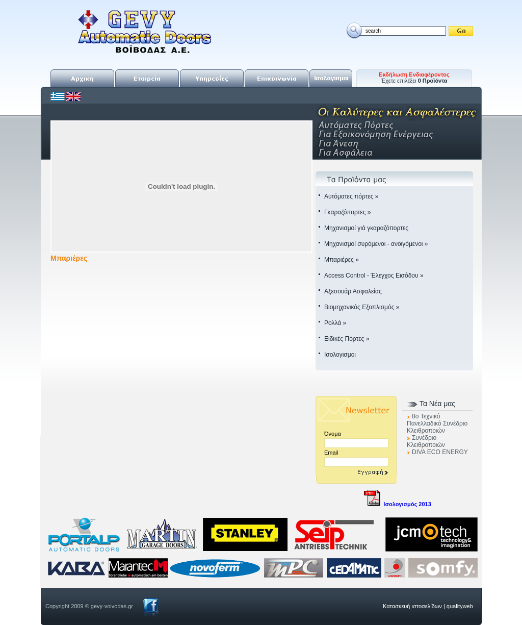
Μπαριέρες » (341, 259)
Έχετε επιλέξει (414, 77)
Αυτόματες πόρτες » (351, 196)
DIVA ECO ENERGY (440, 452)
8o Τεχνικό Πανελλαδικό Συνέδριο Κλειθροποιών (437, 423)
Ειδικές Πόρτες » (346, 338)
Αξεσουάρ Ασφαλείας (353, 291)
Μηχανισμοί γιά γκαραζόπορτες (366, 228)
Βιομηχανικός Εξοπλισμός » (361, 307)
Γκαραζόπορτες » (347, 212)
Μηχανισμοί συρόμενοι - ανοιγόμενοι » (376, 243)
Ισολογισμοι (340, 354)
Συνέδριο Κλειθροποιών (426, 441)
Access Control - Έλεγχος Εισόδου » (374, 275)
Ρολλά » (335, 323)
